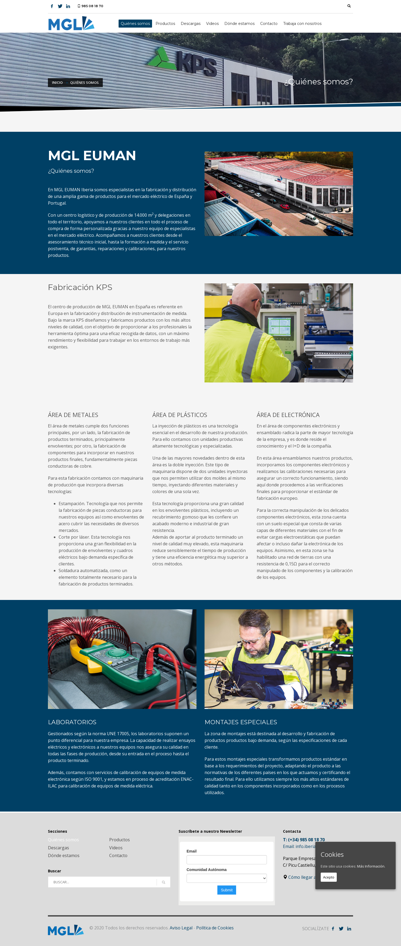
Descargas (58, 848)
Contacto (118, 855)
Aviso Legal (181, 928)
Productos (119, 840)
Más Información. (371, 866)
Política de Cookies (215, 928)
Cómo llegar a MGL (305, 877)
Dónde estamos (64, 855)
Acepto (328, 877)
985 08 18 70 (92, 6)
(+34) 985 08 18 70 (306, 840)
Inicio (57, 82)
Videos (116, 848)
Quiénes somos (63, 840)
